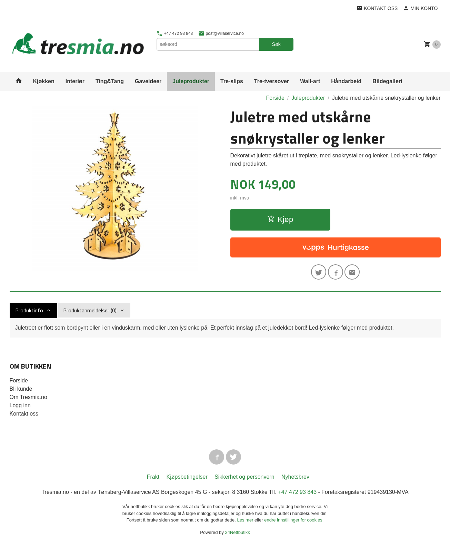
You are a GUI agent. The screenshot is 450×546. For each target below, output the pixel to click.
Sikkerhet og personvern (244, 477)
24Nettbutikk (237, 532)
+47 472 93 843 (175, 33)
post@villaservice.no (221, 33)
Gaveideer (148, 81)
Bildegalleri (387, 81)
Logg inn (20, 405)
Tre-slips (231, 81)
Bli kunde (21, 389)
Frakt (153, 477)
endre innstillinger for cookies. (293, 520)
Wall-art (310, 81)
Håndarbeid (346, 81)
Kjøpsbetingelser (187, 477)
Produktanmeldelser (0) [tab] (90, 310)
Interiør (75, 81)
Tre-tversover (271, 81)
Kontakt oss (24, 414)
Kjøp (280, 219)
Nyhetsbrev (295, 477)
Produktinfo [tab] (29, 310)
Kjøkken (43, 81)
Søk (276, 44)
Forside (275, 98)
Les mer (246, 520)
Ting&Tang (110, 81)
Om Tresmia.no (28, 397)
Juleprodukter (190, 81)
